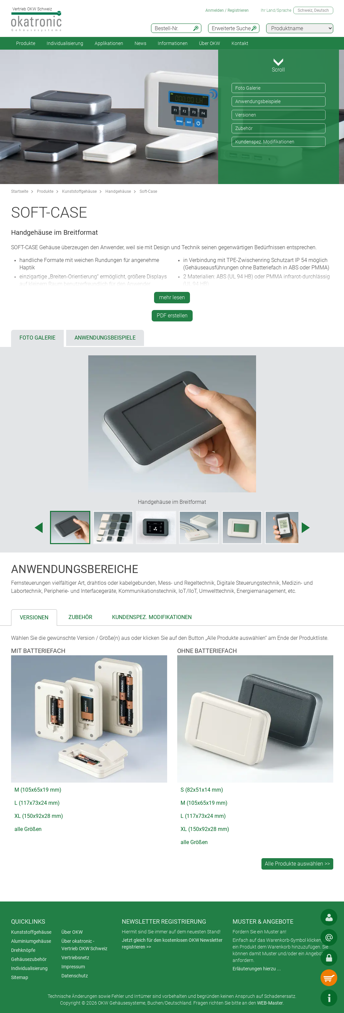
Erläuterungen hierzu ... (257, 968)
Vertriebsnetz (75, 957)
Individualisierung (65, 43)
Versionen (245, 115)
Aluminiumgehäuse (31, 941)
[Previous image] (38, 527)
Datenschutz (74, 975)
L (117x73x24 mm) (37, 803)
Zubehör (244, 128)
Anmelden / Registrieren (227, 10)
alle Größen (28, 829)
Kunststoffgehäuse (79, 191)
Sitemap (19, 977)
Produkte (25, 43)
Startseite (19, 191)
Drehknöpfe (23, 950)
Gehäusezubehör (29, 959)
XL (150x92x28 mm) (38, 816)
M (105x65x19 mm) (37, 790)
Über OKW (72, 932)
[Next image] (305, 527)
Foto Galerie (247, 88)
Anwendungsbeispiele (258, 101)
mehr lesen (172, 297)
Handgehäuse (118, 191)
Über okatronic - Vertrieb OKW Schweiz (84, 944)
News (140, 43)
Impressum (73, 966)
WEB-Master (270, 1003)
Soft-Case (148, 191)
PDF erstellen (172, 315)
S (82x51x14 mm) (202, 790)
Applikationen (109, 43)
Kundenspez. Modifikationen (264, 141)
